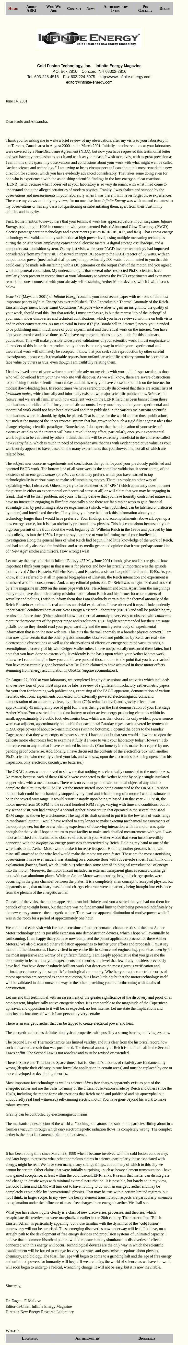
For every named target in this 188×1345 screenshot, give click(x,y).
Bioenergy (147, 1338)
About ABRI (31, 8)
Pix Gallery (145, 8)
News (90, 8)
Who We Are (53, 8)
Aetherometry (87, 1338)
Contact (74, 8)
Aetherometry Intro (116, 8)
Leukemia (29, 1338)
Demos (165, 8)
